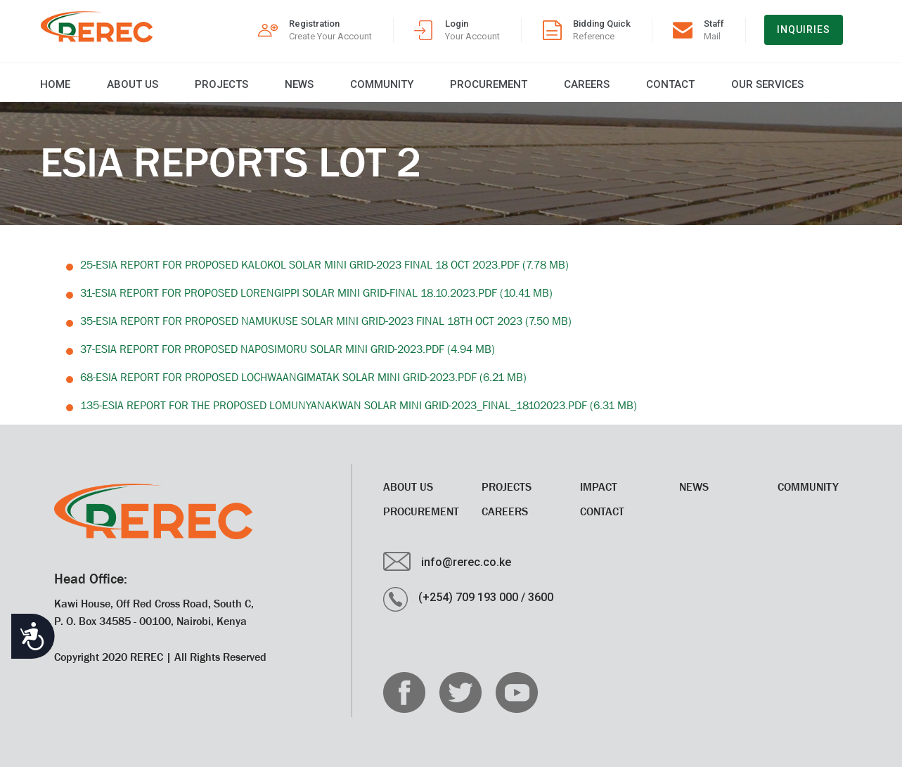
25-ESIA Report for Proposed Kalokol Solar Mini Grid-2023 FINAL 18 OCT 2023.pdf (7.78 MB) (324, 264)
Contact (670, 84)
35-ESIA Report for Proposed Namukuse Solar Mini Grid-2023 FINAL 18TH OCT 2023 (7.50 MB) (326, 320)
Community (381, 84)
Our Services (767, 84)
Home (55, 84)
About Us (132, 84)
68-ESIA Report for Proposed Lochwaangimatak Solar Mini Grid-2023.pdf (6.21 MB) (303, 376)
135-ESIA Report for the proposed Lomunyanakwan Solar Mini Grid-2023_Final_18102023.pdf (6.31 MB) (358, 405)
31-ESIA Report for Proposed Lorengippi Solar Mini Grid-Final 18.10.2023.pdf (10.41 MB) (316, 292)
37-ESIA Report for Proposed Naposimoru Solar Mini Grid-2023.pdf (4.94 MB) (287, 348)
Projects (221, 84)
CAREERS (587, 84)
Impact (598, 486)
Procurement (488, 84)
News (299, 84)
